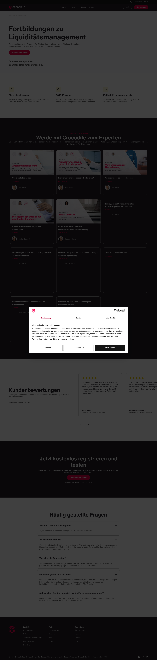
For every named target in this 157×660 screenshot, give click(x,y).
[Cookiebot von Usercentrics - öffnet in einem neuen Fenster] (115, 310)
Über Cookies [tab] (111, 318)
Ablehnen (47, 348)
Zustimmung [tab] (46, 318)
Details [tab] (78, 318)
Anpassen (78, 348)
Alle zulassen (110, 348)
